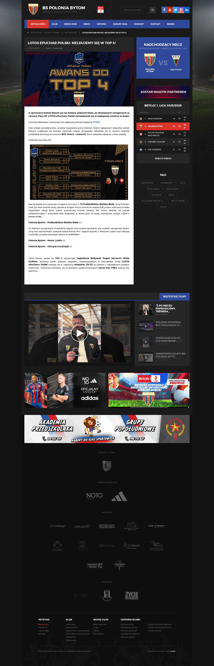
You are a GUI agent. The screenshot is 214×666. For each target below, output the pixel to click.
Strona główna (52, 33)
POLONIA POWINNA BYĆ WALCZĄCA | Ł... (162, 325)
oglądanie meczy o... (152, 201)
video (163, 207)
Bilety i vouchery (100, 624)
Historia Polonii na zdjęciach (160, 624)
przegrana (153, 189)
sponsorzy (166, 183)
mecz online (178, 201)
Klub (54, 24)
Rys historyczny (127, 624)
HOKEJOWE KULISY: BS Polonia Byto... (162, 356)
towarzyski (146, 183)
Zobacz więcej (163, 158)
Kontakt (155, 24)
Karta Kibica (98, 634)
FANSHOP (139, 24)
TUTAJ (96, 122)
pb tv (183, 183)
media (170, 651)
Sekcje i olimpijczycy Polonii (159, 627)
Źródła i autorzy (154, 631)
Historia (101, 24)
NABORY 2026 (120, 24)
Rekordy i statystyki (129, 631)
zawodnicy (173, 189)
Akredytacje (71, 637)
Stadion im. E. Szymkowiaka (77, 631)
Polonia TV (42, 627)
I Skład (96, 631)
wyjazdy (156, 195)
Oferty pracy (71, 640)
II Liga (95, 627)
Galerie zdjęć (43, 631)
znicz (172, 195)
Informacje (70, 624)
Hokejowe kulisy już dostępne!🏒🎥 (162, 340)
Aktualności (38, 24)
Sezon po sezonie (128, 637)
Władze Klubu (72, 627)
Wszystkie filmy (174, 296)
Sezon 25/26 (70, 24)
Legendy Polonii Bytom (130, 634)
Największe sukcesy (129, 627)
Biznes (170, 24)
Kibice (86, 24)
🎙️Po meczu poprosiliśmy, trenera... (162, 310)
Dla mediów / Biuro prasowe (78, 634)
